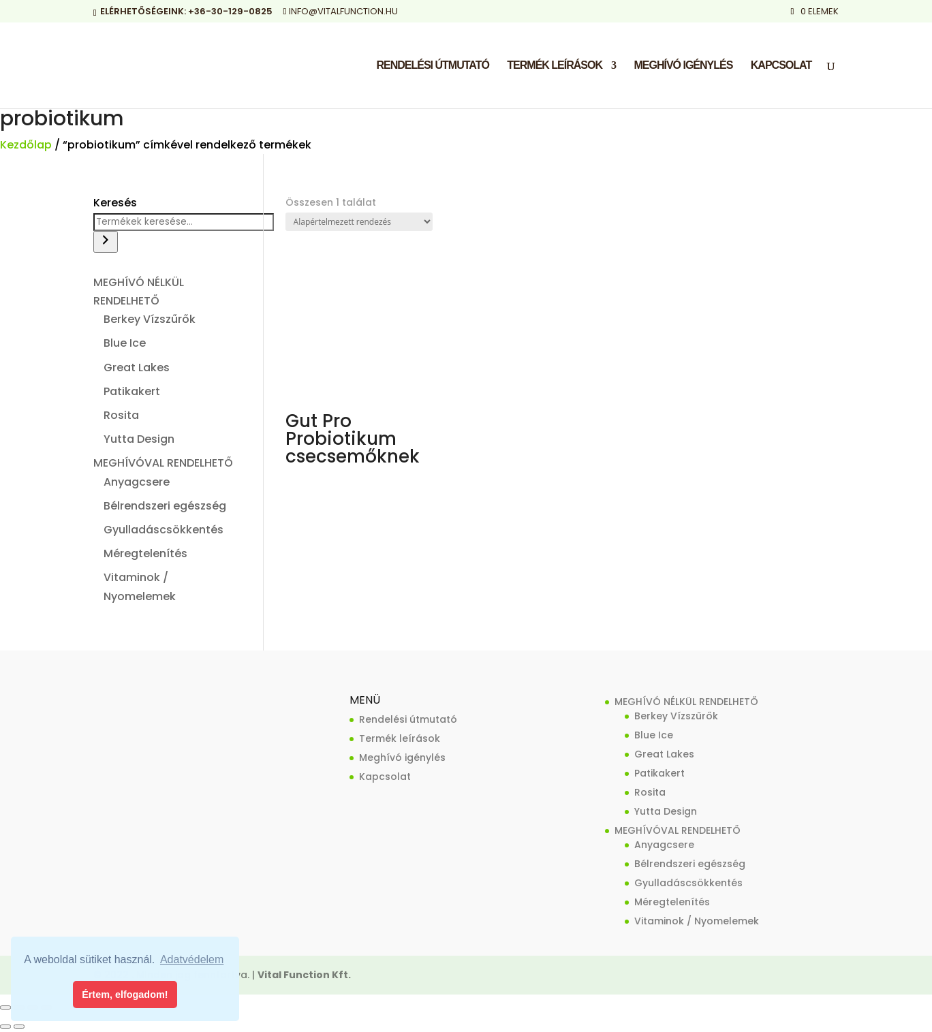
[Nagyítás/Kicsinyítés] (5, 1007)
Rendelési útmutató (432, 66)
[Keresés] (105, 242)
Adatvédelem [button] (191, 959)
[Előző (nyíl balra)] (5, 1027)
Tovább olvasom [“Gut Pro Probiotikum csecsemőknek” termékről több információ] (348, 481)
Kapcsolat (781, 66)
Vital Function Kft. (304, 975)
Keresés (115, 202)
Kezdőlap (26, 145)
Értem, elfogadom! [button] (125, 994)
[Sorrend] (359, 222)
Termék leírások (554, 66)
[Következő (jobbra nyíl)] (19, 1027)
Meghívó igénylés (683, 66)
